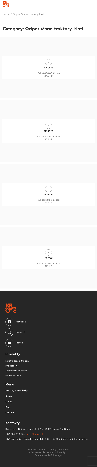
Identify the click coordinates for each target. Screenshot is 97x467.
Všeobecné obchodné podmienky (47, 452)
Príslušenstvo (12, 365)
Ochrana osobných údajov (48, 455)
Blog (7, 407)
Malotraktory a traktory (17, 361)
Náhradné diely (13, 375)
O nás (8, 401)
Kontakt (9, 412)
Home (6, 14)
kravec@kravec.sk (34, 434)
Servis (8, 396)
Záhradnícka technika (16, 370)
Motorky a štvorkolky (16, 390)
